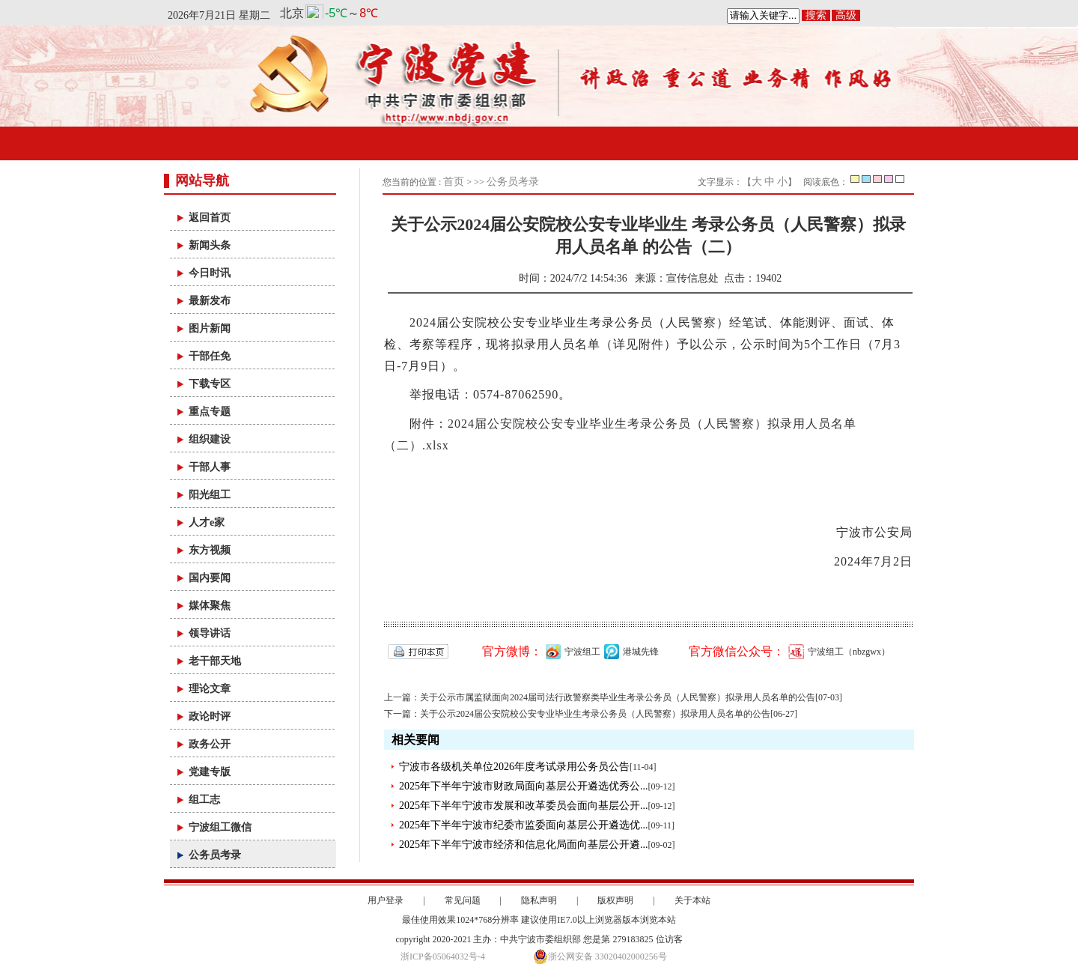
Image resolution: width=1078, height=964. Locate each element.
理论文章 (210, 688)
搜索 (816, 15)
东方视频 (210, 550)
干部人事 (210, 467)
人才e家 (207, 522)
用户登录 (386, 900)
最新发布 (210, 300)
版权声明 (615, 900)
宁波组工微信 (220, 827)
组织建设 (210, 439)
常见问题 (463, 900)
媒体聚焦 (210, 605)
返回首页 (210, 217)
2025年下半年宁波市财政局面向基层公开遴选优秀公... (523, 786)
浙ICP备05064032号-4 (443, 956)
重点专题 (210, 411)
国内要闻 (210, 577)
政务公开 (210, 744)
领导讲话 (210, 633)
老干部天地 (215, 661)
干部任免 (210, 356)
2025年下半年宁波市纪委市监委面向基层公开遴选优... (523, 825)
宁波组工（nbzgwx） (837, 651)
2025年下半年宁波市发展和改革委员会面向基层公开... (523, 805)
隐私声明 (539, 900)
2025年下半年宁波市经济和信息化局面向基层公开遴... (523, 844)
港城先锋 (629, 651)
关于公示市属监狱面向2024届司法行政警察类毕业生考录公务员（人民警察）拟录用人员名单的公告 (617, 697)
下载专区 (210, 383)
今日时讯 (210, 273)
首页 (453, 181)
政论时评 (210, 716)
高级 (845, 15)
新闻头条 (210, 245)
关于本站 (692, 900)
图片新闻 (210, 328)
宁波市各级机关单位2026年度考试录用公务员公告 (514, 766)
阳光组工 (210, 494)
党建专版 (210, 771)
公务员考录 (215, 855)
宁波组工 (571, 651)
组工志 (204, 799)
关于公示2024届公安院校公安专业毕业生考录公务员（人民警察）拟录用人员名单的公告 (595, 714)
